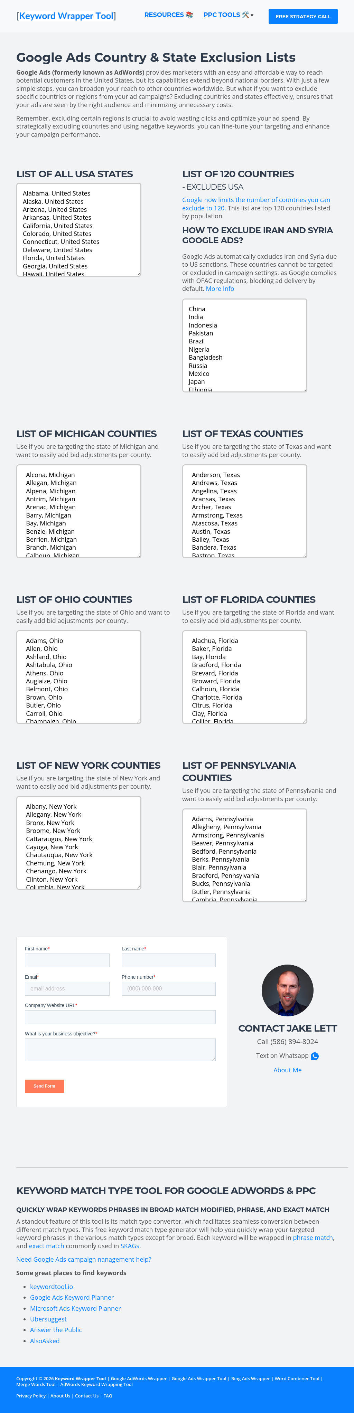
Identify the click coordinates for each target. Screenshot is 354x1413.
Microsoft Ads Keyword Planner (75, 1308)
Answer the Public (56, 1330)
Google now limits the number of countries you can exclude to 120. (256, 204)
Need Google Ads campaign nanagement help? (83, 1259)
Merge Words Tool (36, 1384)
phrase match (313, 1237)
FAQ (107, 1396)
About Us (60, 1396)
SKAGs (130, 1246)
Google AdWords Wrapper (139, 1378)
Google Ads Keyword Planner (72, 1297)
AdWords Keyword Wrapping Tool (96, 1384)
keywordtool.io (51, 1286)
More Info (220, 288)
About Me (287, 1070)
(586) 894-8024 (294, 1041)
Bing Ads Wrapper (250, 1378)
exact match (46, 1246)
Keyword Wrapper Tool (80, 1378)
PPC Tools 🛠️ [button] (229, 15)
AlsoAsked (45, 1341)
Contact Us (87, 1396)
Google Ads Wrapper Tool (198, 1378)
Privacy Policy (31, 1396)
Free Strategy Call (303, 16)
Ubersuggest (48, 1319)
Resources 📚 (168, 15)
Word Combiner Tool (297, 1378)
